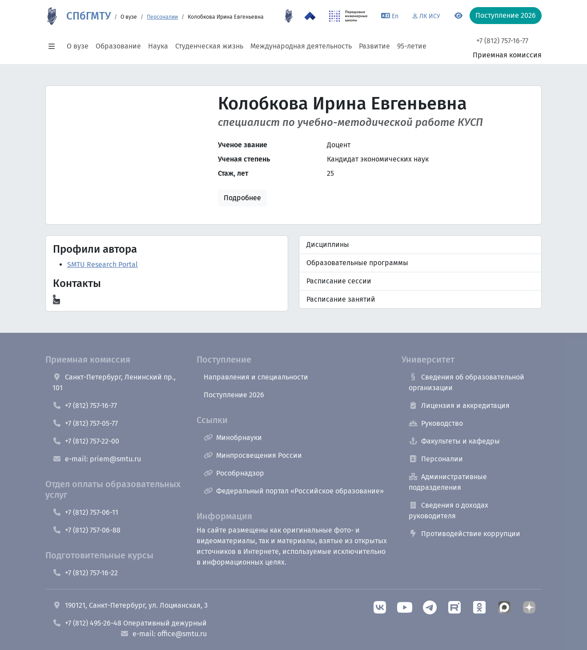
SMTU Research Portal (102, 264)
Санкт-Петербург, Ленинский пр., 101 (114, 382)
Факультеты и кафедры (454, 441)
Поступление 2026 (234, 395)
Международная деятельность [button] (301, 46)
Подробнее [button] (242, 198)
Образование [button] (118, 46)
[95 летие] (289, 16)
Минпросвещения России (253, 455)
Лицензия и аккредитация (459, 405)
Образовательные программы (357, 262)
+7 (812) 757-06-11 (85, 512)
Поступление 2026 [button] (505, 15)
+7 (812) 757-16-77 (502, 40)
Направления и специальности (256, 377)
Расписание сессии (338, 281)
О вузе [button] (77, 46)
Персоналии (162, 17)
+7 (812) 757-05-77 (85, 423)
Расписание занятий (340, 299)
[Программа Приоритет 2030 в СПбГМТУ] (310, 16)
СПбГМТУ (88, 16)
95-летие (411, 46)
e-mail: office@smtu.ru (163, 634)
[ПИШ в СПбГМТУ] (348, 16)
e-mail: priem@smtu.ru (96, 459)
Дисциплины (327, 244)
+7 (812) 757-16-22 (85, 573)
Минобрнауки (233, 437)
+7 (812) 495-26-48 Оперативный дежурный (129, 623)
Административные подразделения (448, 482)
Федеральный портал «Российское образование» (294, 491)
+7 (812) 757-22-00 (85, 441)
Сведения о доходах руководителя (448, 510)
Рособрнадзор (234, 473)
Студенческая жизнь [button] (209, 46)
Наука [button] (158, 46)
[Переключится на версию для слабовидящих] (458, 16)
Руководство (436, 423)
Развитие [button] (374, 46)
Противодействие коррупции (464, 533)
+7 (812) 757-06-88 (86, 530)
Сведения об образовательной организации (466, 382)
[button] (54, 46)
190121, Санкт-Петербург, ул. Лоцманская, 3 (130, 605)
